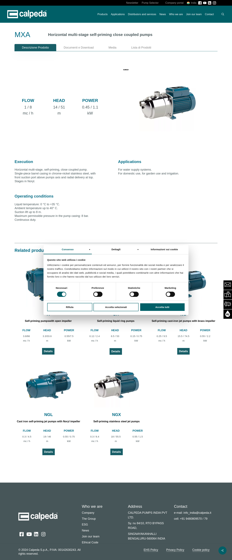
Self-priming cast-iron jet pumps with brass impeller (183, 321)
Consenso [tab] (67, 249)
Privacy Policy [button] (175, 549)
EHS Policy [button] (151, 549)
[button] (35, 47)
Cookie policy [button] (201, 549)
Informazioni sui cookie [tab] (164, 249)
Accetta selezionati (116, 307)
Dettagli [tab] (116, 249)
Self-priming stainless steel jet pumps (116, 421)
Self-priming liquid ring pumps (115, 321)
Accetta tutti (162, 307)
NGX (116, 414)
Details (48, 351)
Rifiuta (69, 307)
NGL (48, 414)
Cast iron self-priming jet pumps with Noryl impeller (48, 421)
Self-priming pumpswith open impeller (48, 321)
